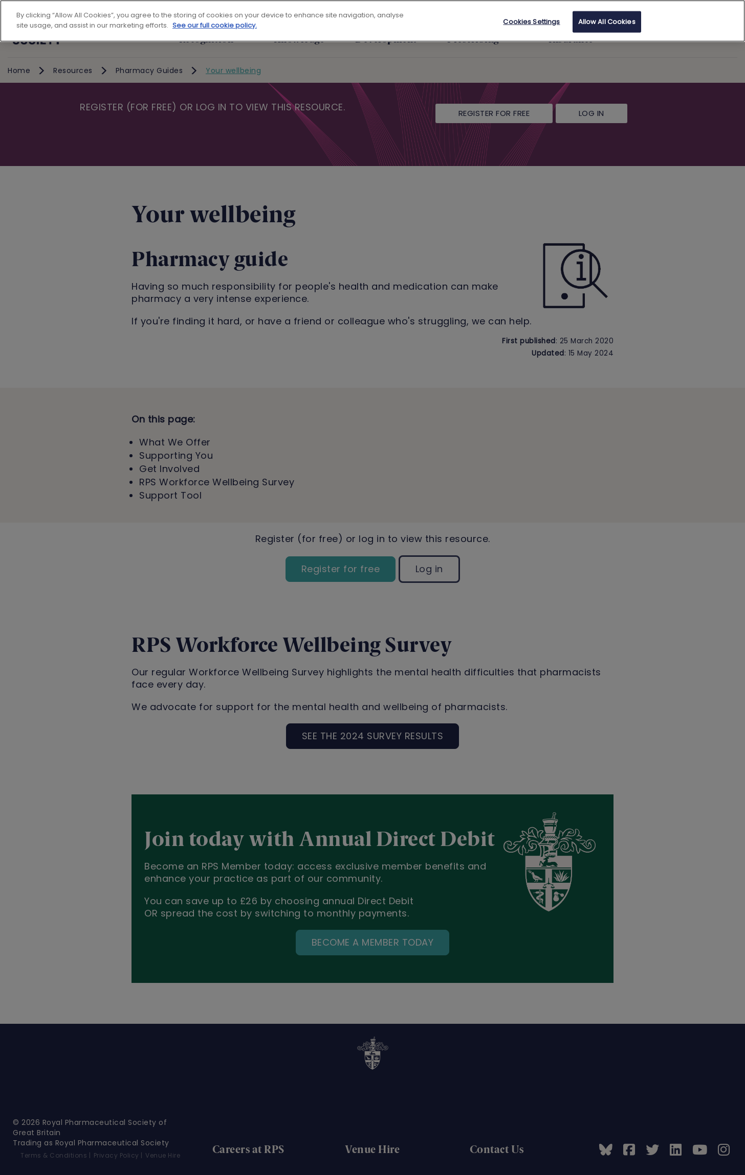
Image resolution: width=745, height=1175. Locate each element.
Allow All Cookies (607, 22)
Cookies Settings (531, 22)
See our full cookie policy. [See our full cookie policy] (214, 25)
